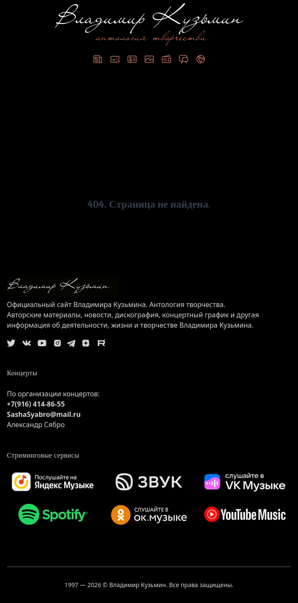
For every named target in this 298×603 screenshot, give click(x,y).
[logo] (149, 287)
